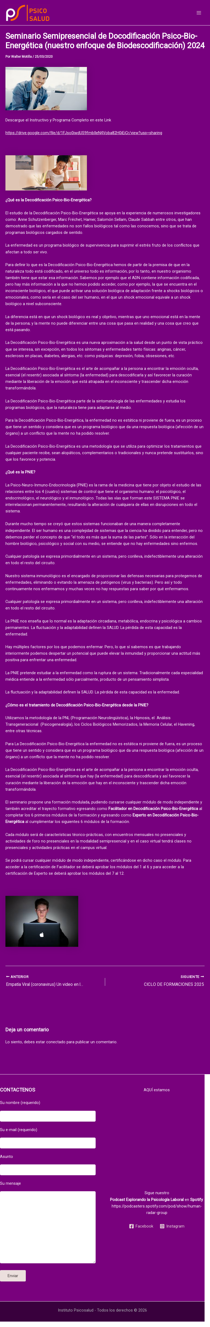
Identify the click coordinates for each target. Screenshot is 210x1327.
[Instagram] (172, 1226)
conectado (55, 1041)
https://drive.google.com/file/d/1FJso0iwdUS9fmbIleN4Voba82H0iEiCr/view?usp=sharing (83, 132)
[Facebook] (141, 1226)
